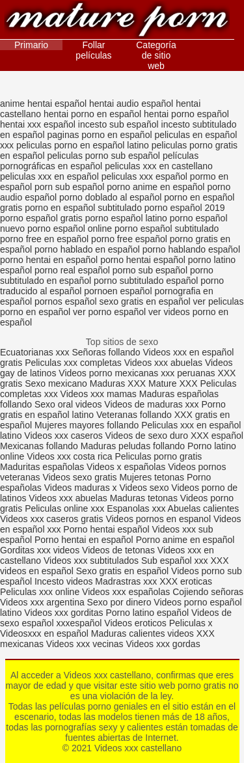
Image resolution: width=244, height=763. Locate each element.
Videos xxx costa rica (69, 456)
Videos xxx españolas (126, 592)
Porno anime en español (185, 539)
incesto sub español (118, 124)
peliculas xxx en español (49, 176)
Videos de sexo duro (148, 435)
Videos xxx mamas (99, 394)
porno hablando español (191, 249)
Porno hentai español (107, 529)
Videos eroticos (135, 623)
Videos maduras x (80, 487)
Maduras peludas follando (133, 446)
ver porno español (109, 312)
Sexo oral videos (69, 404)
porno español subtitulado (167, 228)
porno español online (69, 228)
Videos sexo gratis (79, 477)
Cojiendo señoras (207, 592)
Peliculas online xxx (66, 508)
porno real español (72, 270)
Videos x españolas (127, 467)
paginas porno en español (99, 135)
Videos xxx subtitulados (91, 560)
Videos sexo (144, 487)
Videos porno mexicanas (108, 373)
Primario (31, 45)
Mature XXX (172, 383)
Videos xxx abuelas (163, 362)
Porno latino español (148, 612)
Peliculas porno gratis (158, 456)
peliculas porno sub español (103, 155)
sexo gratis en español (145, 301)
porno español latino (126, 218)
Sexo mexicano (56, 383)
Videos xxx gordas (163, 644)
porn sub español (69, 187)
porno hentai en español (49, 260)
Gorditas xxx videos (41, 550)
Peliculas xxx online (41, 592)
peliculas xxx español (144, 176)
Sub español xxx (176, 560)
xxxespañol (80, 623)
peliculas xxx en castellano (159, 166)
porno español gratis (41, 218)
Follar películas (93, 50)
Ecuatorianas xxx (35, 352)
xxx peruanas (188, 373)
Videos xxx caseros (64, 435)
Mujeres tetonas (151, 477)
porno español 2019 (184, 207)
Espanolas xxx (137, 508)
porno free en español (44, 239)
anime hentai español (43, 103)
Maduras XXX (118, 383)
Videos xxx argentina (43, 602)
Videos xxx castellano (117, 21)
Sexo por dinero (120, 602)
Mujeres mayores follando (87, 425)
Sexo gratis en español (123, 571)
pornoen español (118, 291)
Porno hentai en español (83, 539)
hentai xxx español (37, 124)
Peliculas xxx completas (73, 362)
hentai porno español (186, 114)
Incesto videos (64, 581)
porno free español (129, 239)
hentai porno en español (92, 114)
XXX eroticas (185, 581)
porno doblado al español (110, 197)
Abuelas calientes (203, 508)
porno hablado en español (87, 249)
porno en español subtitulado (83, 207)
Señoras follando (106, 352)
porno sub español (150, 270)
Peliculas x (191, 623)
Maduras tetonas (144, 498)
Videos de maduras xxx (151, 404)
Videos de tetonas (118, 550)
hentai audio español (131, 103)
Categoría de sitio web (156, 55)
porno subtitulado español (146, 280)
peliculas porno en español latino (82, 145)
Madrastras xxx (127, 581)
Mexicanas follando (39, 446)
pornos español (65, 301)
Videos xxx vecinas (85, 644)
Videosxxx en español (44, 633)
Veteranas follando (134, 414)
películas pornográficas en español (99, 160)
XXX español (217, 435)
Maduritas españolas (42, 467)
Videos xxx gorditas (63, 612)
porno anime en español (155, 187)
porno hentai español (142, 260)
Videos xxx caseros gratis (51, 519)
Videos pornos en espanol (159, 519)
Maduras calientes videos (142, 633)
